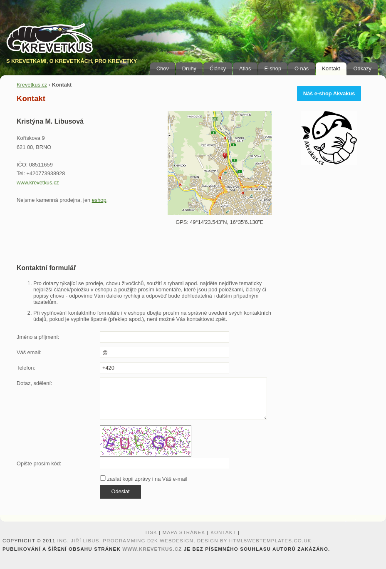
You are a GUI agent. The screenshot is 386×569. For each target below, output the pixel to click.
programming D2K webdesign (148, 540)
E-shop (273, 68)
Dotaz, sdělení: (34, 383)
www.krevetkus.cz (38, 182)
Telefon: (26, 368)
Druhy (189, 68)
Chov (162, 68)
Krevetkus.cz (32, 85)
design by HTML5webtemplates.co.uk (254, 540)
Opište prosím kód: (39, 463)
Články (218, 68)
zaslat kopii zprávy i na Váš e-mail (143, 479)
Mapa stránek (184, 532)
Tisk (151, 532)
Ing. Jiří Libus (78, 540)
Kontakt (331, 68)
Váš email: (29, 352)
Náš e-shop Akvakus (329, 93)
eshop (99, 200)
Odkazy (362, 68)
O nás (301, 68)
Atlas (245, 68)
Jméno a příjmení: (38, 337)
